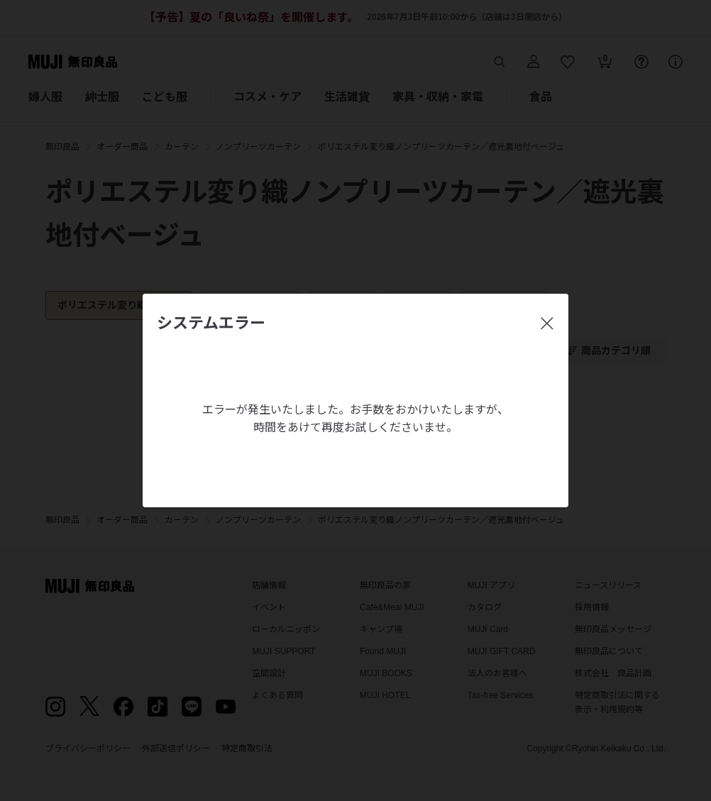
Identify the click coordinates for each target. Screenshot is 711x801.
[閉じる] (547, 323)
